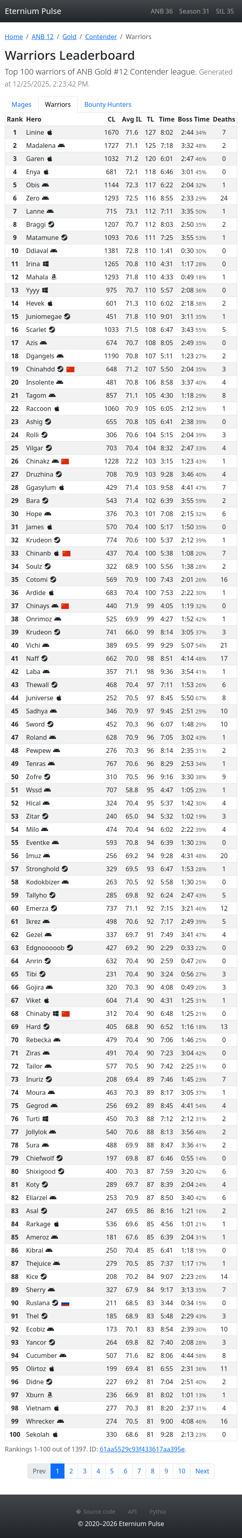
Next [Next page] (202, 1471)
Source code (95, 1511)
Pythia (158, 1511)
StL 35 (225, 11)
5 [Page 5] (112, 1471)
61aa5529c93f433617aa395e (142, 1449)
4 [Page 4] (98, 1471)
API (132, 1511)
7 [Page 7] (139, 1471)
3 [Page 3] (84, 1471)
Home (14, 36)
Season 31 (194, 11)
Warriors (58, 104)
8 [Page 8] (152, 1471)
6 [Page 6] (125, 1471)
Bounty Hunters (108, 104)
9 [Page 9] (166, 1471)
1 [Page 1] (60, 1470)
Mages (21, 104)
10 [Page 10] (181, 1471)
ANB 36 (162, 11)
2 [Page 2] (71, 1471)
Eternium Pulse (33, 11)
